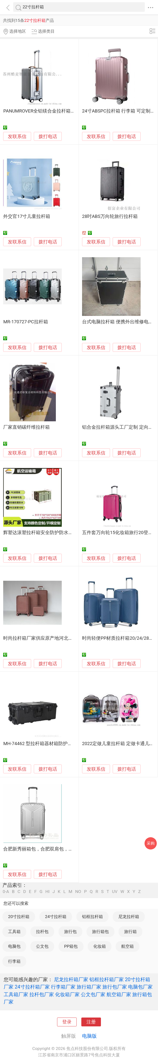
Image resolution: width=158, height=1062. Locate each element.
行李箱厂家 (63, 987)
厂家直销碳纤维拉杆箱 (26, 427)
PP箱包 (71, 946)
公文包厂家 (93, 994)
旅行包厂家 (114, 987)
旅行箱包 (100, 931)
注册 (91, 1022)
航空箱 (127, 946)
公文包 (42, 946)
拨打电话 (47, 136)
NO (78, 892)
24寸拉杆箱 (55, 916)
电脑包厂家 (140, 987)
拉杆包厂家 (41, 994)
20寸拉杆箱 (18, 916)
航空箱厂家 (119, 994)
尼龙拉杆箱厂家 (71, 979)
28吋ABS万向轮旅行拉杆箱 (110, 216)
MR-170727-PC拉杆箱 (25, 322)
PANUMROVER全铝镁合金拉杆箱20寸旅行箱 (48, 111)
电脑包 (14, 946)
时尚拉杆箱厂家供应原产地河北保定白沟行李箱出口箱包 (61, 638)
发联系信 (17, 136)
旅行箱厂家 (89, 987)
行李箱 (14, 961)
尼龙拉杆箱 (128, 916)
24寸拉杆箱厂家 (32, 987)
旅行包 (70, 931)
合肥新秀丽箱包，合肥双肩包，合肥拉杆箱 (47, 849)
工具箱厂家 (16, 994)
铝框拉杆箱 (92, 916)
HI (47, 892)
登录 (67, 1022)
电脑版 (89, 1036)
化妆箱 (99, 946)
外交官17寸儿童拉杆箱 (26, 216)
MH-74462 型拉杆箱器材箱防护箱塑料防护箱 (49, 743)
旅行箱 (130, 931)
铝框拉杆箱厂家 (106, 979)
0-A (6, 892)
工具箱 (14, 931)
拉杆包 (42, 931)
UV (114, 892)
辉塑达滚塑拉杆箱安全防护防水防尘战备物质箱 (52, 532)
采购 (151, 843)
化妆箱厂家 (67, 994)
